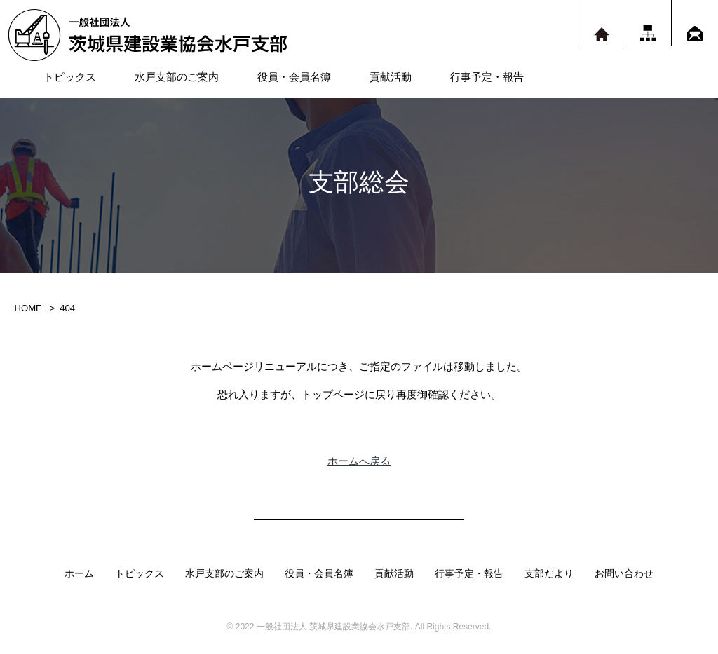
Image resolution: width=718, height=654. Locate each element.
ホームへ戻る (359, 461)
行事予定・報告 (487, 77)
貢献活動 (391, 77)
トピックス (69, 77)
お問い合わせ (624, 573)
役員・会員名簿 (294, 77)
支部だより (549, 573)
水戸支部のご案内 (177, 77)
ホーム (79, 573)
